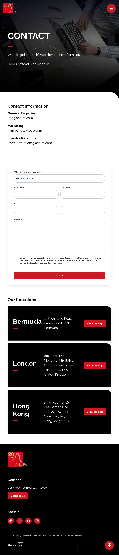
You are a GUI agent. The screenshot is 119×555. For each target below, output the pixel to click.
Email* (17, 204)
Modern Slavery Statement (19, 536)
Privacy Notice (39, 536)
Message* (18, 219)
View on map (95, 323)
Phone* (64, 204)
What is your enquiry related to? (28, 172)
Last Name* (65, 188)
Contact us (18, 495)
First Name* (19, 188)
